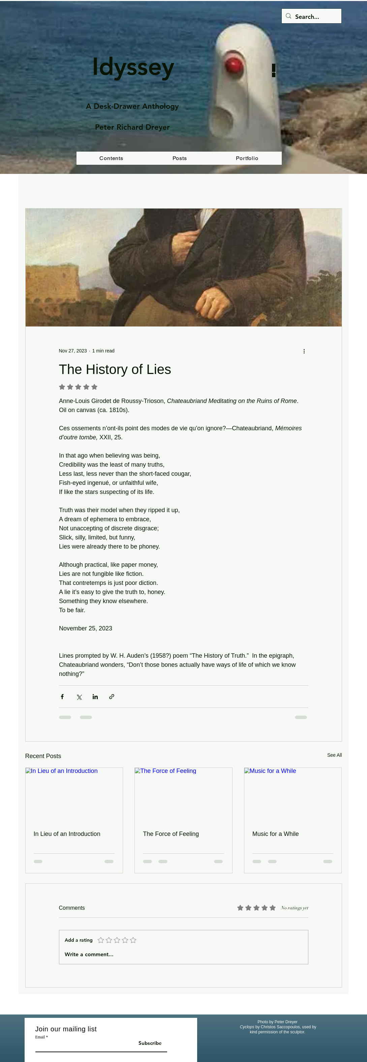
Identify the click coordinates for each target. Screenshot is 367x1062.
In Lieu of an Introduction (67, 834)
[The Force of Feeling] (183, 795)
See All (334, 755)
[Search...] (311, 17)
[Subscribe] (150, 1043)
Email (40, 1037)
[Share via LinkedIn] (95, 696)
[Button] (273, 70)
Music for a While (275, 834)
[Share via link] (112, 696)
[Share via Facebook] (62, 696)
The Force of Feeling (171, 834)
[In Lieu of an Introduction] (74, 795)
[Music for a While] (293, 795)
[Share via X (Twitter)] (78, 696)
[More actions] (304, 351)
